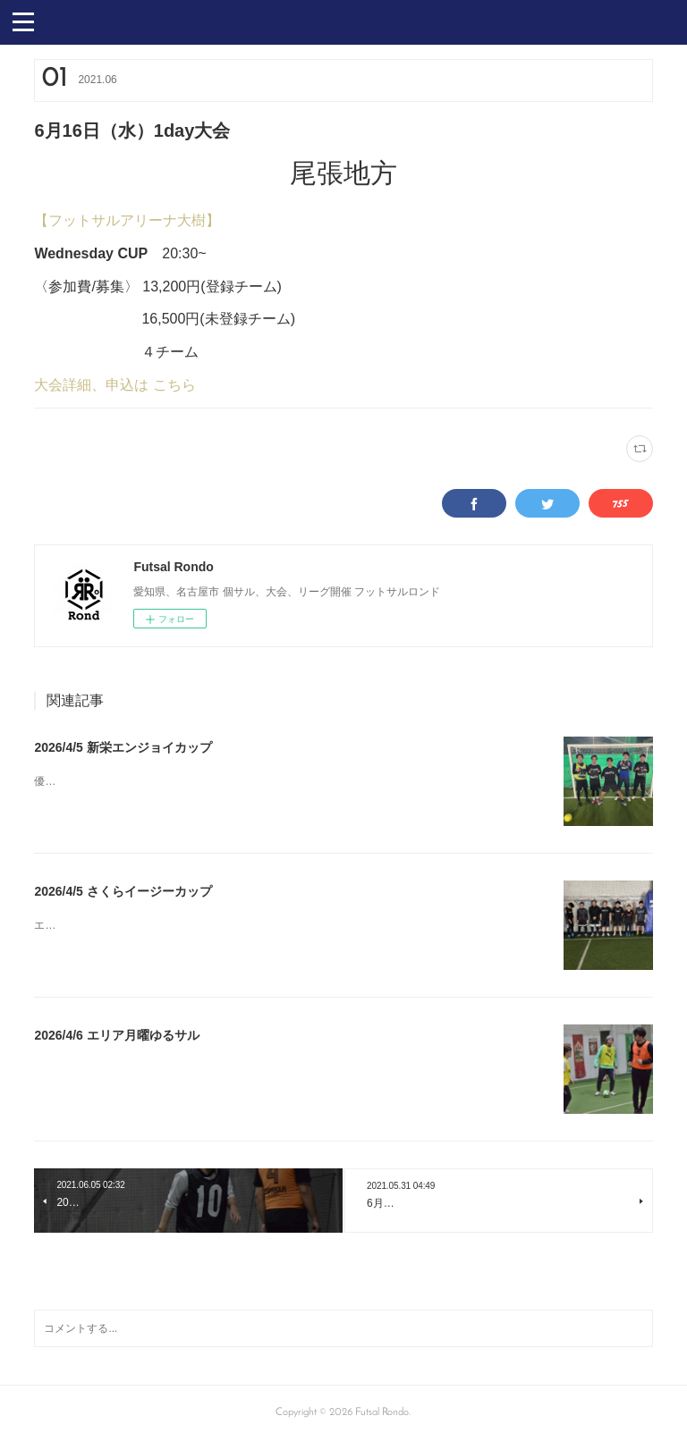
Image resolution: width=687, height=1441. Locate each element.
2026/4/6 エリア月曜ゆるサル (116, 1035)
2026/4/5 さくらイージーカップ (122, 891)
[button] (23, 21)
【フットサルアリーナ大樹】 (127, 220)
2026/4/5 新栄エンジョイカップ (122, 747)
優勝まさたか (66, 781)
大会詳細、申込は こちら (114, 384)
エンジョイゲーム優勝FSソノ (105, 925)
